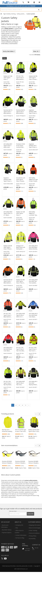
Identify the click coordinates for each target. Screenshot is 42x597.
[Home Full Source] (1, 14)
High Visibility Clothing (9, 14)
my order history (6, 530)
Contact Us (36, 545)
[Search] (39, 9)
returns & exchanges (34, 528)
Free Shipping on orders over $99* (21, 6)
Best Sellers (8, 51)
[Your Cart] (29, 2)
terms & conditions (34, 533)
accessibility (32, 538)
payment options (6, 532)
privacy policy (32, 536)
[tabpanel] (21, 228)
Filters (4, 58)
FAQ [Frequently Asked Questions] (17, 528)
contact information (21, 535)
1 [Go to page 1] (12, 405)
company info (19, 525)
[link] (8, 82)
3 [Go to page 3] (19, 405)
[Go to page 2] (28, 405)
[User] (34, 2)
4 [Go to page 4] (22, 405)
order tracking (33, 530)
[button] (36, 413)
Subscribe (30, 513)
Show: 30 (36, 51)
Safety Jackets (20, 14)
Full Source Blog (20, 538)
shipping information (34, 525)
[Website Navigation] (39, 2)
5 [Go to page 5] (25, 405)
